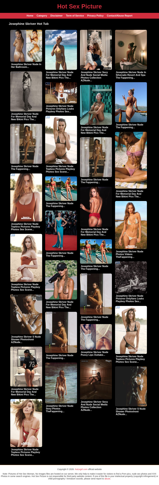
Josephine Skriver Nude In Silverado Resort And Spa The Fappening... (131, 75)
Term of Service (75, 15)
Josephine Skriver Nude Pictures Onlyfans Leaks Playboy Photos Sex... (60, 109)
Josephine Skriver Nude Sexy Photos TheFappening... (59, 409)
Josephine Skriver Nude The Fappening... (129, 126)
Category (42, 15)
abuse (107, 478)
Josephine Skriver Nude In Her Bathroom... (26, 65)
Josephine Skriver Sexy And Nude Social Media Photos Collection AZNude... (94, 76)
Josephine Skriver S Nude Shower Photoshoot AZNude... (26, 339)
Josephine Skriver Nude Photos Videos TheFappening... (129, 254)
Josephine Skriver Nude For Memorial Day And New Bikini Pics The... (59, 75)
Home (30, 15)
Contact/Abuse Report (119, 15)
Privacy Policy (95, 15)
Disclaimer (56, 15)
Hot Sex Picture (79, 6)
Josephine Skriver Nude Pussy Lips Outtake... (94, 353)
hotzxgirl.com (81, 469)
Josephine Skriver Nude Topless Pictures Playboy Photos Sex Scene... (60, 169)
